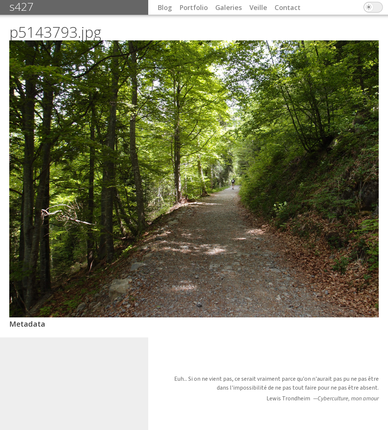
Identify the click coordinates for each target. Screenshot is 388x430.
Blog (164, 7)
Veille (258, 7)
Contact (288, 7)
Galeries (228, 7)
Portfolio (193, 7)
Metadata (27, 324)
